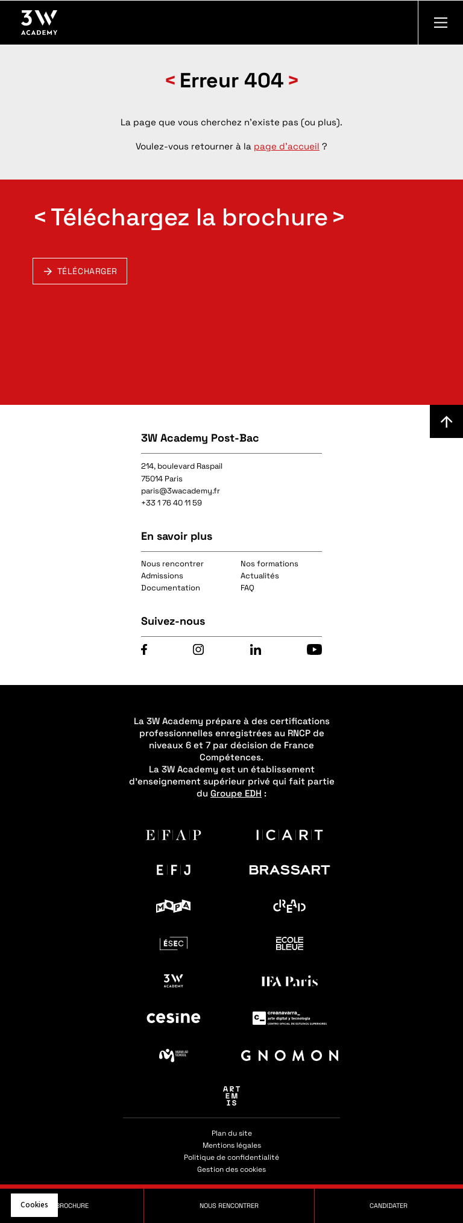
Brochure (72, 1205)
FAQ (247, 588)
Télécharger (87, 271)
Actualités (260, 576)
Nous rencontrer (172, 563)
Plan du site (232, 1133)
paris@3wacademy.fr (180, 491)
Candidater (389, 1205)
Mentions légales (232, 1145)
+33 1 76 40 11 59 (171, 503)
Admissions (162, 576)
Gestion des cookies (231, 1169)
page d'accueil (287, 146)
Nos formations (269, 563)
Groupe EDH (236, 793)
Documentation (170, 588)
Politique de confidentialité (231, 1157)
